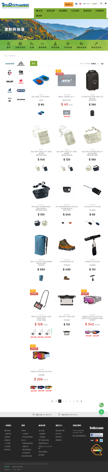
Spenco (41, 94)
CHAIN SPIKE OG (67, 262)
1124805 (92, 265)
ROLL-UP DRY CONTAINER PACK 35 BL (41, 262)
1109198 (41, 375)
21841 (41, 100)
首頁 (5, 56)
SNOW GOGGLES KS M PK (41, 372)
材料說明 (58, 437)
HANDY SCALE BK (92, 262)
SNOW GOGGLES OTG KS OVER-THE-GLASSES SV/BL (92, 317)
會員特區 (87, 11)
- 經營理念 (7, 434)
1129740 (67, 265)
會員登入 (68, 4)
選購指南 (58, 440)
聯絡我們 (7, 450)
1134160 (67, 320)
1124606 (92, 210)
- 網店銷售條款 (26, 450)
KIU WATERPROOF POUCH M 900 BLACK (67, 207)
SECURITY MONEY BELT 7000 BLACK (41, 207)
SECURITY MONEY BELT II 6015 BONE (92, 152)
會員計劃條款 (42, 452)
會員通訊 (41, 455)
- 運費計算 (25, 446)
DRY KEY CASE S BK (67, 317)
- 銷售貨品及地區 (27, 443)
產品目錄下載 (60, 431)
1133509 (41, 265)
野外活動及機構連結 (79, 436)
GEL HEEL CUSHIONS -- (41, 97)
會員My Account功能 (45, 447)
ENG (88, 4)
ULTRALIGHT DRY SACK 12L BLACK (92, 97)
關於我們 (7, 431)
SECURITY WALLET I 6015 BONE (67, 152)
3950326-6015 (92, 155)
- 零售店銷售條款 (27, 437)
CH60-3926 (41, 320)
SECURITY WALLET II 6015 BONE (41, 152)
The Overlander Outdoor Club (78, 432)
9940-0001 (66, 100)
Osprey (92, 94)
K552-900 (67, 210)
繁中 (84, 4)
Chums (41, 314)
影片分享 (58, 434)
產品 (102, 63)
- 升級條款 (41, 437)
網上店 (24, 440)
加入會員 (41, 431)
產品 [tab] (34, 63)
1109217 (92, 320)
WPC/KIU (67, 204)
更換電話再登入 (43, 443)
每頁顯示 (93, 63)
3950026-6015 (66, 155)
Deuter (41, 149)
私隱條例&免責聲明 (17, 466)
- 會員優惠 (41, 434)
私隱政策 (7, 440)
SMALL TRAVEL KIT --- (67, 97)
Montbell (92, 204)
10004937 (92, 100)
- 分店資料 (25, 434)
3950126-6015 (41, 155)
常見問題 (7, 446)
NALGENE (67, 94)
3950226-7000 (41, 210)
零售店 (24, 431)
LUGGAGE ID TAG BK (92, 207)
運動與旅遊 (12, 56)
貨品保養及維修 (27, 456)
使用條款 (7, 437)
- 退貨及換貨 (26, 453)
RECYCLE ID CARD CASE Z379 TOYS (41, 317)
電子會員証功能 (43, 440)
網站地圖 (6, 466)
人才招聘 (7, 443)
